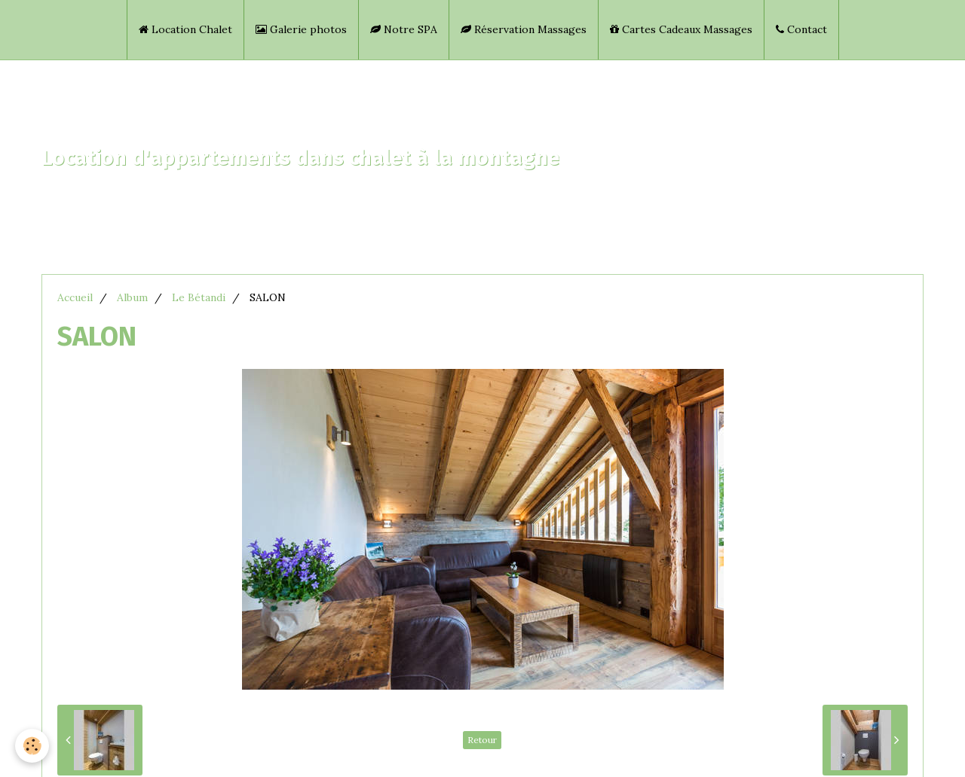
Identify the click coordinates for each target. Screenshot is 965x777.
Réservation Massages (524, 29)
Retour (482, 739)
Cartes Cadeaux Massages (681, 29)
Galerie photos (301, 29)
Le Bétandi (198, 297)
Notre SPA (403, 29)
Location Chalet (185, 29)
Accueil (75, 297)
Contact (801, 29)
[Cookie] (32, 746)
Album (132, 297)
